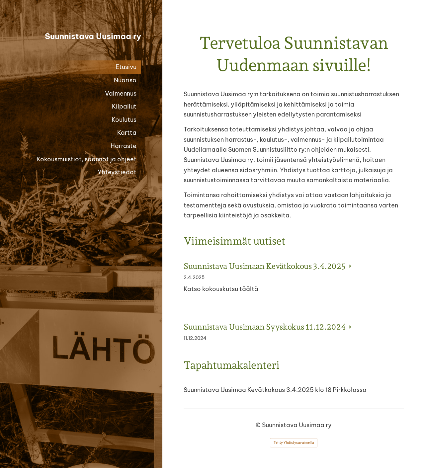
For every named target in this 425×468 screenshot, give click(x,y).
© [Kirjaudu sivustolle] (259, 425)
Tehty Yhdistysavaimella (294, 442)
